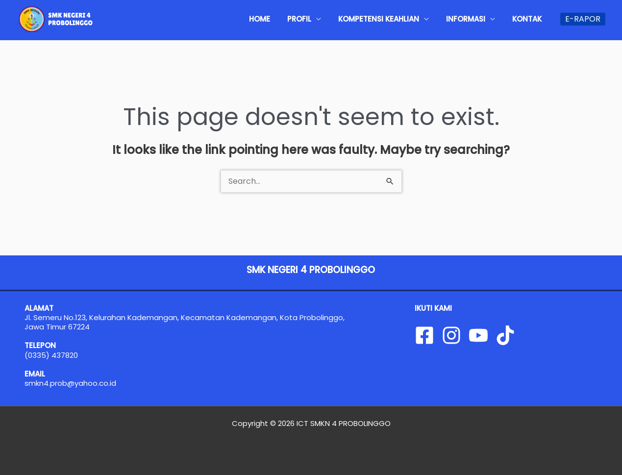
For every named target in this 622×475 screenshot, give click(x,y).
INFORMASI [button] (477, 19)
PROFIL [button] (325, 19)
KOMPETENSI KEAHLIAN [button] (397, 19)
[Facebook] (424, 335)
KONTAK (531, 19)
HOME (292, 19)
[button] (582, 19)
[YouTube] (478, 335)
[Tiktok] (505, 335)
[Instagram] (451, 335)
